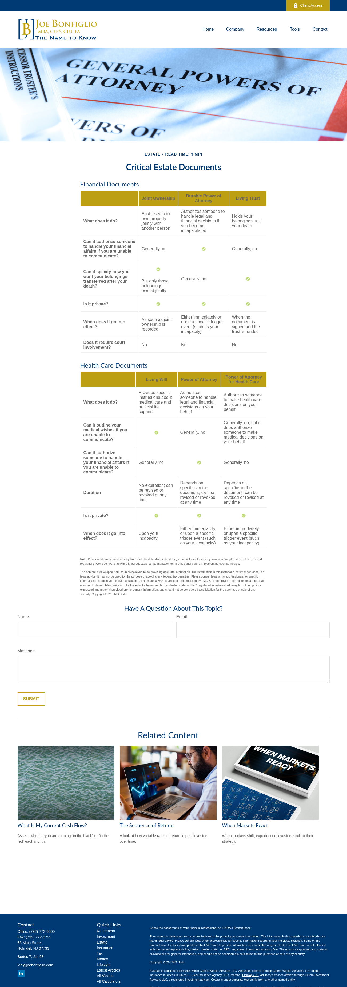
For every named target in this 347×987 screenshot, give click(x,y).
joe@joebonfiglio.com (35, 965)
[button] (208, 29)
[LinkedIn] (21, 973)
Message (26, 651)
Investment (106, 936)
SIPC (255, 975)
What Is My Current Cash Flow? (52, 825)
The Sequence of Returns (147, 825)
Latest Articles (108, 970)
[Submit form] (31, 699)
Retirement (106, 931)
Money (102, 959)
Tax (100, 953)
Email (181, 617)
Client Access (307, 5)
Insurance (105, 948)
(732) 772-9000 (42, 931)
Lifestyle (103, 964)
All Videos (105, 976)
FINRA (246, 975)
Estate (102, 942)
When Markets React (245, 825)
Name (23, 617)
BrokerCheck (242, 927)
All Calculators (109, 981)
